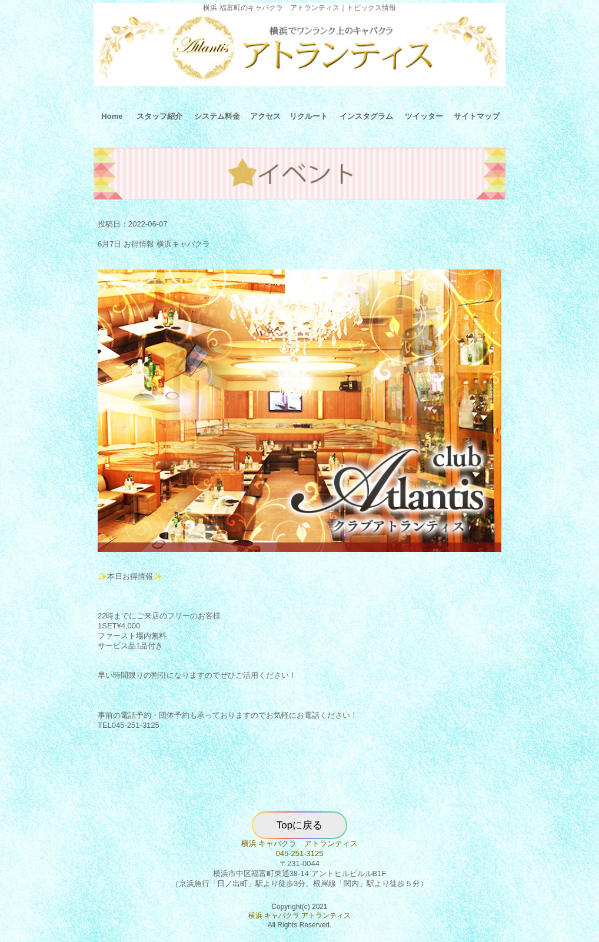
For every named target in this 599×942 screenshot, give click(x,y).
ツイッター (424, 116)
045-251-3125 (300, 853)
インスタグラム (366, 116)
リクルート (308, 116)
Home (111, 116)
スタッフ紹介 (159, 116)
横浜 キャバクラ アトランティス (299, 843)
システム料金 (217, 116)
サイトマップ (477, 116)
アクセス (265, 116)
